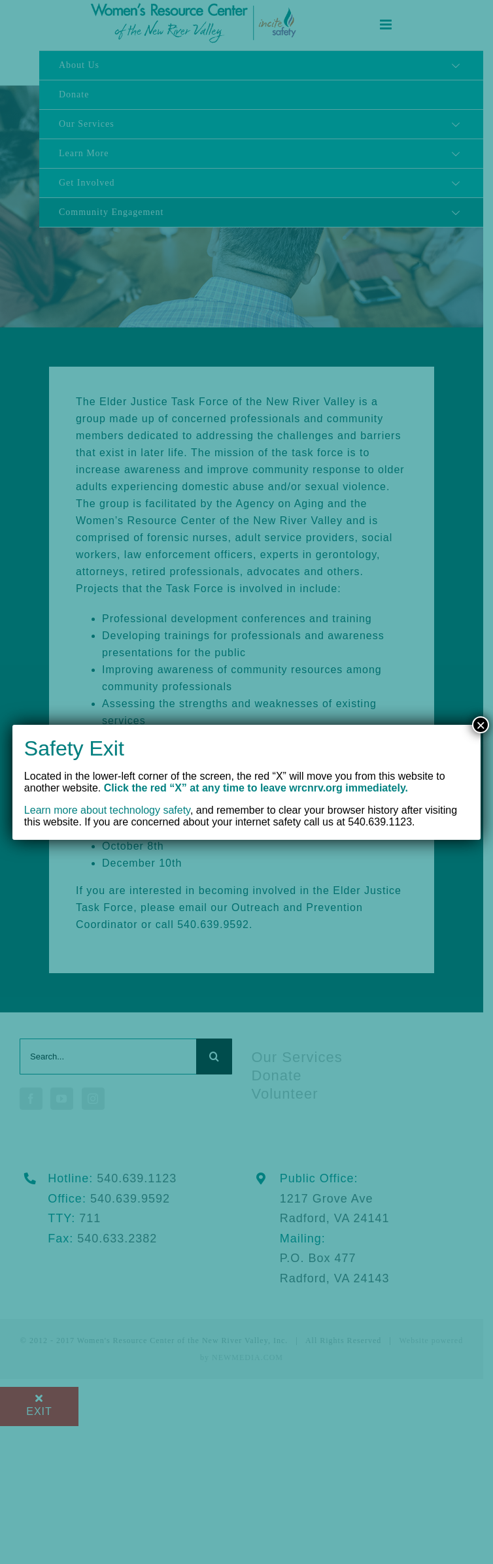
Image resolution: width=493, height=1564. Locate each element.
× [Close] (480, 724)
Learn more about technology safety (107, 810)
